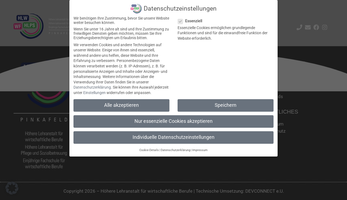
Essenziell (192, 20)
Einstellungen (94, 92)
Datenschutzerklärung (92, 87)
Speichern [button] (225, 105)
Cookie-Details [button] (149, 150)
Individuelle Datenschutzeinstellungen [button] (173, 137)
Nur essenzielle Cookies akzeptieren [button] (173, 121)
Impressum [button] (200, 150)
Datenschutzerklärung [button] (175, 150)
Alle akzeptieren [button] (121, 105)
